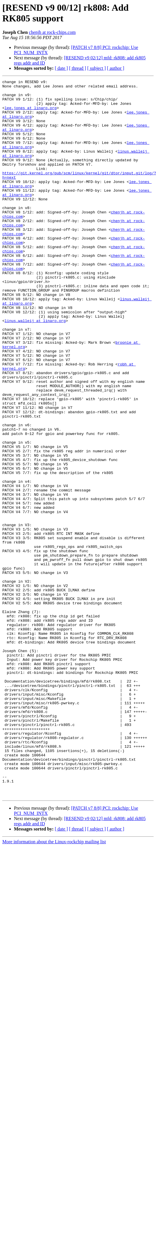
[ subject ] (96, 68)
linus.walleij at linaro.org (35, 369)
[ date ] (61, 68)
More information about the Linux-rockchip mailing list (54, 985)
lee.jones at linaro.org (31, 113)
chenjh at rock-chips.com (52, 32)
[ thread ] (77, 68)
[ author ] (115, 68)
